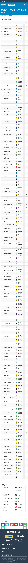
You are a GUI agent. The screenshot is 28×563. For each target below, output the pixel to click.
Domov (2, 15)
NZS (3, 551)
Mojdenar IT (16, 561)
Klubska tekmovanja (8, 548)
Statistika (4, 15)
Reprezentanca (7, 544)
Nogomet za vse (7, 555)
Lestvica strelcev (9, 15)
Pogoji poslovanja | (19, 559)
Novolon (20, 561)
